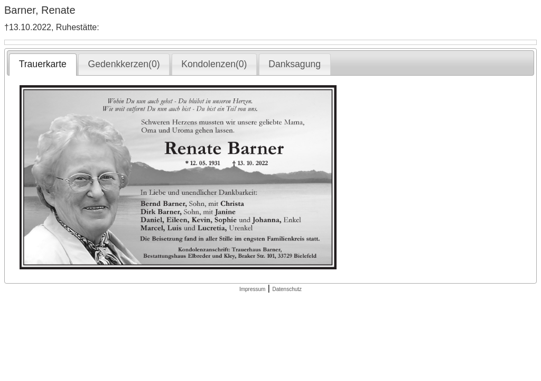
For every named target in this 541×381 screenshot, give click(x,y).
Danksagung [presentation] (294, 64)
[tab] (42, 64)
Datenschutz (287, 289)
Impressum (252, 289)
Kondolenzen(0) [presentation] (214, 64)
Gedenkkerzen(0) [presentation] (124, 64)
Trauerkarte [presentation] (43, 64)
